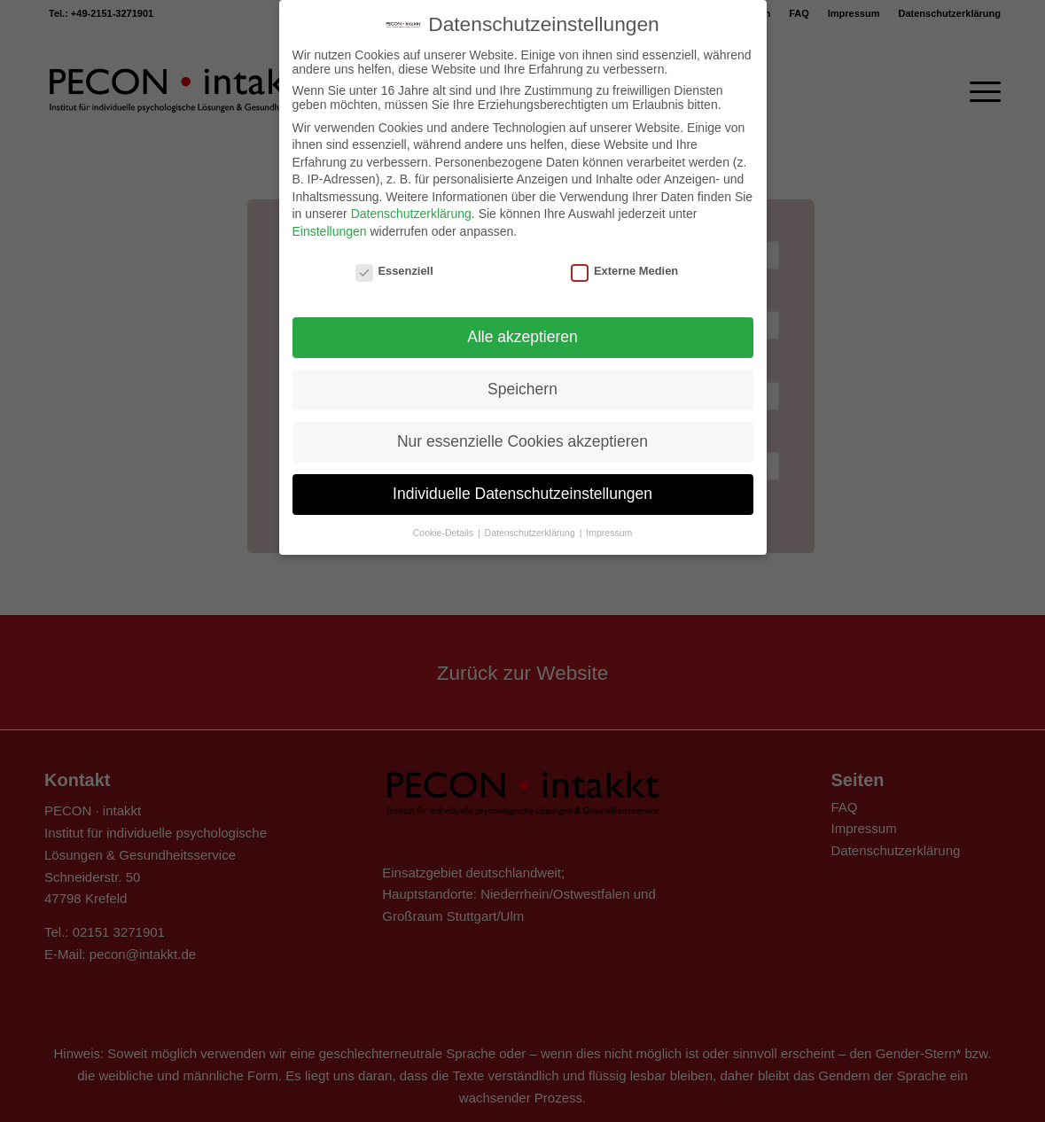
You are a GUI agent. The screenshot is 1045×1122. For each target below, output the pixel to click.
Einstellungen (329, 218)
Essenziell (394, 257)
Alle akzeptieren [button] (522, 323)
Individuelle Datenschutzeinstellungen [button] (522, 480)
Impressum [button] (609, 519)
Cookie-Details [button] (444, 519)
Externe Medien (624, 257)
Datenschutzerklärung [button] (531, 519)
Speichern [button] (522, 376)
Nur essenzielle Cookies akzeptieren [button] (522, 428)
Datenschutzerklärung (411, 200)
